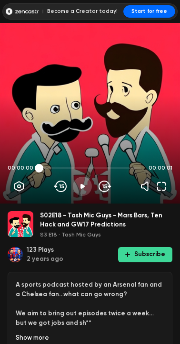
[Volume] (147, 186)
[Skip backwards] (60, 186)
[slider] (39, 168)
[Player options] (19, 186)
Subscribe (145, 254)
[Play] (82, 186)
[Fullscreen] (161, 186)
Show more (32, 337)
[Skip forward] (104, 186)
